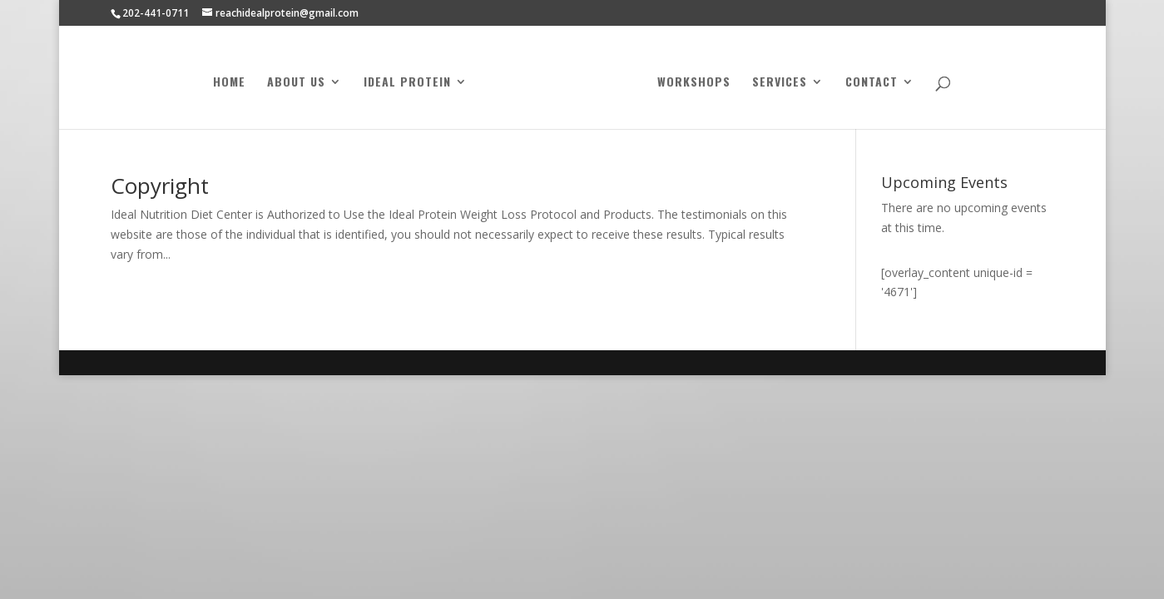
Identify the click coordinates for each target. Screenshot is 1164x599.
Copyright (160, 185)
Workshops (690, 81)
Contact (868, 81)
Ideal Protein (410, 81)
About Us (299, 81)
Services (776, 81)
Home (232, 81)
